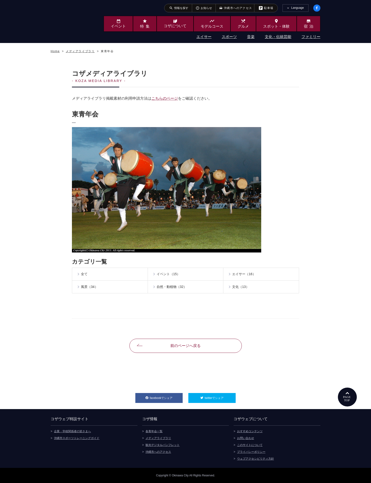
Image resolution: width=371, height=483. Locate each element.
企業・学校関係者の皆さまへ (72, 431)
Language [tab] (297, 7)
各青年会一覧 (154, 431)
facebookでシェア (166, 396)
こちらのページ (164, 98)
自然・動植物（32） (172, 287)
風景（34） (89, 287)
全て (84, 274)
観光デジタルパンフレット (163, 445)
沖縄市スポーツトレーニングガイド (76, 438)
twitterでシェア (220, 396)
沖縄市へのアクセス (158, 451)
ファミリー (310, 37)
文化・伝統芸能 (278, 37)
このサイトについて (250, 445)
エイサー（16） (244, 274)
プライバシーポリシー (251, 451)
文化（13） (240, 287)
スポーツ (229, 37)
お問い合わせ (245, 438)
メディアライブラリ (158, 438)
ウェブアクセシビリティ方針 (255, 458)
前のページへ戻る (185, 346)
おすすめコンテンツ (250, 431)
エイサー (204, 37)
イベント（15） (168, 274)
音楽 (251, 37)
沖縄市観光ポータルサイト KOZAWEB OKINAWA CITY (70, 21)
